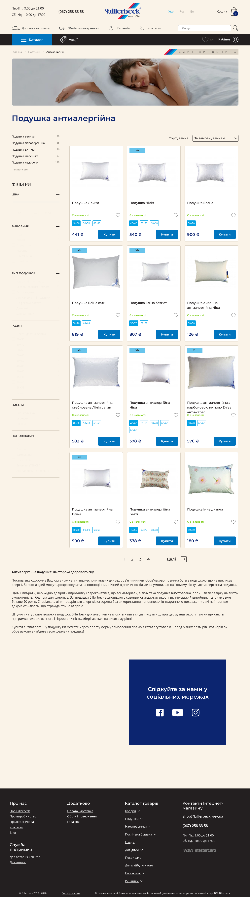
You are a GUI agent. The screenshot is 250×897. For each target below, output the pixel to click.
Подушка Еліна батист (148, 303)
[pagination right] (184, 559)
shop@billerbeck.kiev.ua (203, 816)
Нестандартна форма (35, 334)
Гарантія (118, 28)
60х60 (35, 355)
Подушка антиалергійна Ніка (149, 405)
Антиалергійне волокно (35, 470)
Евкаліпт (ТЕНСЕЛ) (35, 465)
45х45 (35, 376)
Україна (35, 250)
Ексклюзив (133, 873)
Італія (35, 234)
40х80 (35, 366)
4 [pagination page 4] (148, 559)
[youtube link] (177, 713)
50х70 (35, 344)
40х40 (35, 382)
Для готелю (18, 862)
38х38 (35, 387)
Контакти (149, 28)
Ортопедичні (35, 292)
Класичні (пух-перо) (35, 281)
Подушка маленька (35, 156)
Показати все (20, 169)
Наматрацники (136, 826)
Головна (17, 51)
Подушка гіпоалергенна (35, 143)
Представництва (22, 821)
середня (35, 418)
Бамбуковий (35, 454)
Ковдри (130, 811)
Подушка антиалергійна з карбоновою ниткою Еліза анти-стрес (209, 405)
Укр (171, 11)
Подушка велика (35, 136)
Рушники (132, 881)
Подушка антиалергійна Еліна (92, 512)
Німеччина (35, 256)
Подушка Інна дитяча (205, 509)
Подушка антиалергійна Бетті (149, 512)
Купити (109, 234)
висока (35, 423)
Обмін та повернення (78, 28)
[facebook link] (159, 713)
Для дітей (132, 850)
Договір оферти (71, 893)
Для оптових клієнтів (25, 857)
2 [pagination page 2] (132, 559)
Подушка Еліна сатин (90, 303)
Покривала (133, 857)
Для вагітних (35, 313)
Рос (182, 11)
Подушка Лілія (141, 203)
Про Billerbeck (20, 811)
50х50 (35, 360)
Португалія (35, 245)
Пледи (129, 842)
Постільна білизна (138, 834)
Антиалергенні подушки (35, 297)
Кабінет (228, 39)
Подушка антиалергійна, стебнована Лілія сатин (92, 405)
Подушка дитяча (35, 149)
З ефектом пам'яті (35, 303)
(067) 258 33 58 (71, 11)
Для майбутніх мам (139, 865)
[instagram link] (195, 713)
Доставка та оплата (31, 28)
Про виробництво (23, 816)
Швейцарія (35, 261)
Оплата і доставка (80, 811)
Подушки (34, 51)
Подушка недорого (35, 162)
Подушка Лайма (85, 203)
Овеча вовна (35, 460)
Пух (35, 444)
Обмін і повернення (82, 816)
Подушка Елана (200, 203)
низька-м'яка (35, 413)
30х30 (35, 339)
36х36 (35, 392)
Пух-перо (35, 449)
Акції (69, 39)
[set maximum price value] (48, 213)
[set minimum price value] (22, 213)
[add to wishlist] (118, 215)
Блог (13, 832)
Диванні (35, 308)
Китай (35, 239)
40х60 (35, 371)
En (192, 11)
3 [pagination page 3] (140, 559)
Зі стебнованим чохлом (35, 287)
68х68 (35, 350)
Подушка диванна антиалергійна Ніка (203, 305)
